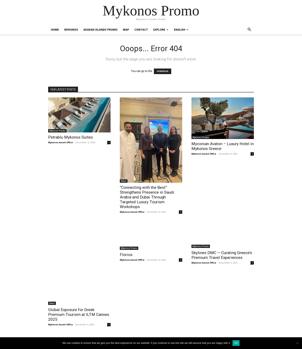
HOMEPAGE (162, 71)
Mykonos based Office (60, 142)
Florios (126, 254)
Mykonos (71, 29)
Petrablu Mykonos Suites (70, 137)
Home (55, 29)
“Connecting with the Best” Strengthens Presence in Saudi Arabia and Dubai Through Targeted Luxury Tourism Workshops (147, 197)
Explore (160, 29)
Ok (236, 342)
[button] (249, 30)
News (123, 181)
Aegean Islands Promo (100, 29)
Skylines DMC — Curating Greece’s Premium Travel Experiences (221, 255)
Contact (141, 29)
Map (126, 29)
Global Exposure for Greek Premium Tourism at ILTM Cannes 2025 (78, 314)
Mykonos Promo (57, 130)
